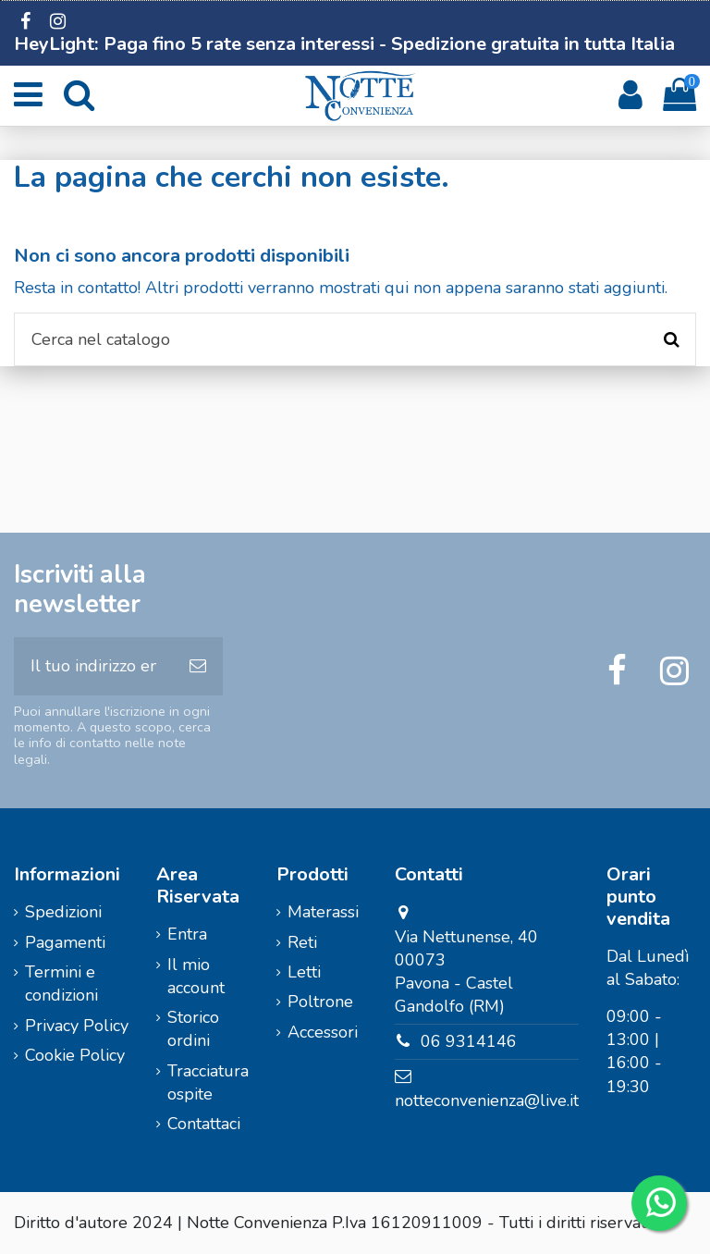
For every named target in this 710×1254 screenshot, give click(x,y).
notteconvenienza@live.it (487, 1100)
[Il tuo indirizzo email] (93, 666)
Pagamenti (65, 942)
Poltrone (320, 1001)
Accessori (323, 1032)
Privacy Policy (77, 1025)
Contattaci (203, 1124)
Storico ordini (193, 1028)
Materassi (323, 912)
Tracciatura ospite (208, 1082)
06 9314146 (469, 1041)
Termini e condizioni (61, 983)
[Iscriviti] (198, 666)
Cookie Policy (75, 1055)
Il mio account (196, 976)
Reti (302, 942)
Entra (187, 934)
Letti (304, 972)
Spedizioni (63, 912)
